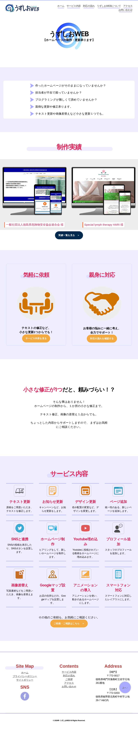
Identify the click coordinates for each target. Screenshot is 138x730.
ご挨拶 (69, 681)
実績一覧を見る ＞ (69, 237)
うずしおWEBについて (109, 7)
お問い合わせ (125, 11)
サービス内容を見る (36, 341)
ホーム (60, 7)
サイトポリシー (24, 682)
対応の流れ (89, 7)
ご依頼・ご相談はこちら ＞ (69, 626)
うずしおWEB (65, 723)
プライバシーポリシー (25, 678)
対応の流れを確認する (102, 341)
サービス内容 (74, 7)
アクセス (128, 7)
